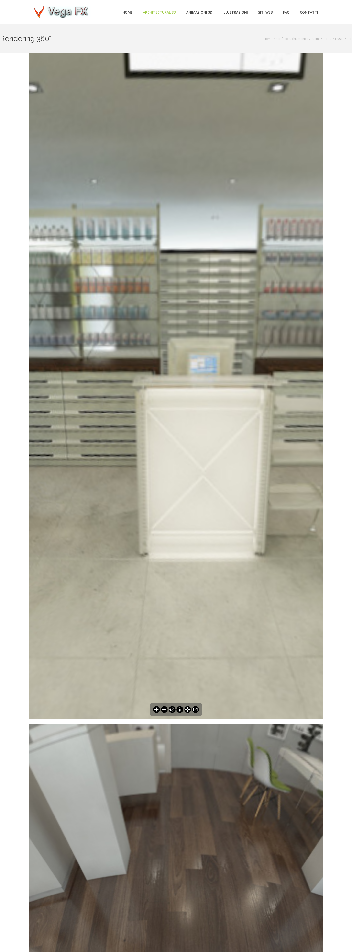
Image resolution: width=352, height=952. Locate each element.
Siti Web (265, 12)
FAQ (286, 12)
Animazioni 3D (322, 39)
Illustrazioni (235, 12)
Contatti (309, 12)
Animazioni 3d (199, 12)
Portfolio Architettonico (292, 39)
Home (127, 12)
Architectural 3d (159, 12)
